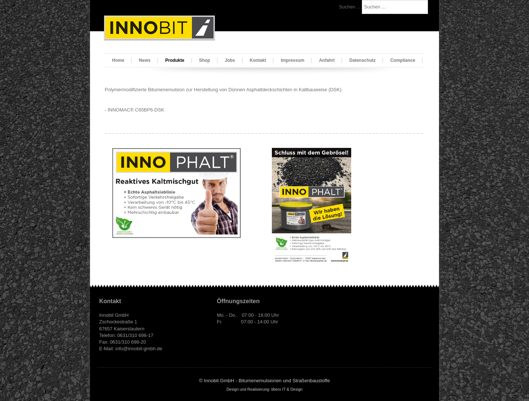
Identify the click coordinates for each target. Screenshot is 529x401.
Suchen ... (350, 7)
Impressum (292, 60)
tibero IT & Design (286, 389)
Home (118, 60)
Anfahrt (327, 60)
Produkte (174, 60)
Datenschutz (362, 60)
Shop (204, 60)
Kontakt (258, 60)
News (144, 60)
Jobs (230, 60)
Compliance (402, 60)
